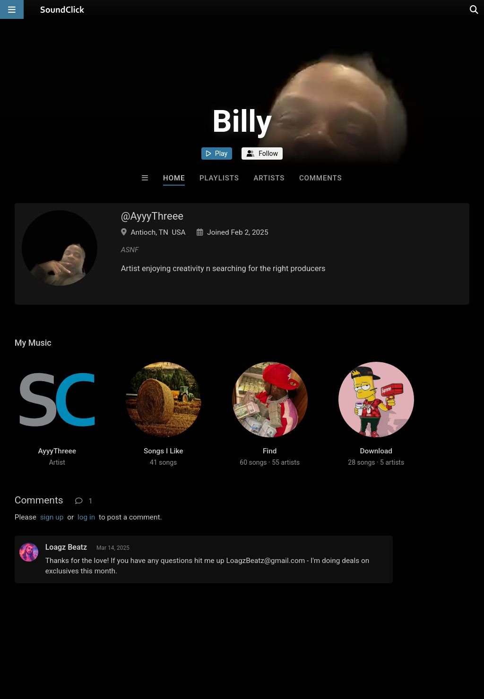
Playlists (219, 178)
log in (86, 517)
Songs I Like (163, 451)
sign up (52, 517)
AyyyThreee (57, 451)
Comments (320, 178)
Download (376, 451)
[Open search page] (474, 9)
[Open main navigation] (12, 9)
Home (174, 178)
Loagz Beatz (66, 547)
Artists (269, 178)
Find (270, 451)
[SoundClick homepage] (62, 9)
